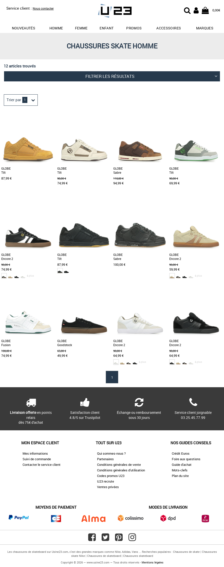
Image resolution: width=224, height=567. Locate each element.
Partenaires (105, 459)
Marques (204, 28)
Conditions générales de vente (119, 464)
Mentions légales (152, 562)
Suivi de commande (37, 459)
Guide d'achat (182, 464)
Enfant (107, 28)
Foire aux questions (186, 459)
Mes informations (35, 453)
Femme (81, 28)
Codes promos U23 (110, 475)
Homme (56, 28)
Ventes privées (108, 487)
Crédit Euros (181, 453)
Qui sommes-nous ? (111, 453)
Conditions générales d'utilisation (121, 470)
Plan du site (180, 475)
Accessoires (168, 28)
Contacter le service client (42, 464)
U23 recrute (105, 481)
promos (134, 28)
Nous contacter (43, 8)
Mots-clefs (180, 470)
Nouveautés (23, 28)
